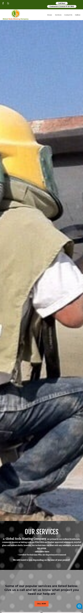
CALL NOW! (41, 604)
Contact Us (68, 15)
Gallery (77, 15)
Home (49, 15)
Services (58, 15)
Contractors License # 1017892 (61, 6)
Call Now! (61, 3)
